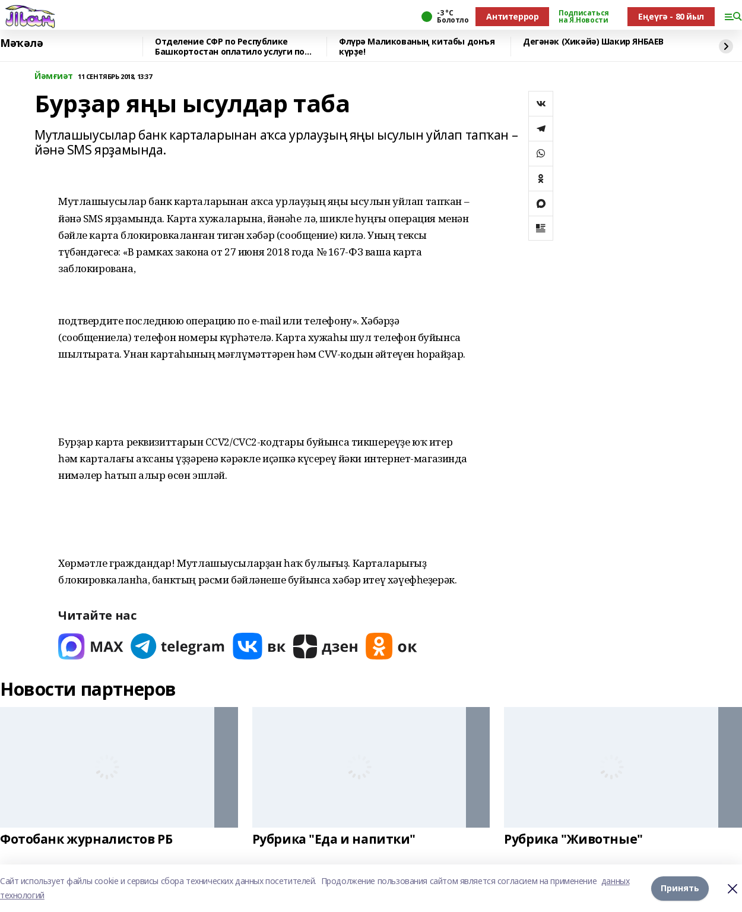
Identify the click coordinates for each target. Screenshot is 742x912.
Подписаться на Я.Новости (583, 17)
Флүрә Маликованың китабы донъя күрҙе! (416, 46)
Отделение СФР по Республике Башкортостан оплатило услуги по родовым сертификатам (230, 46)
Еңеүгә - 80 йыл (671, 16)
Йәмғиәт (53, 76)
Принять (680, 888)
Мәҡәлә (21, 43)
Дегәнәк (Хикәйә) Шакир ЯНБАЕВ (593, 42)
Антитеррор (512, 16)
